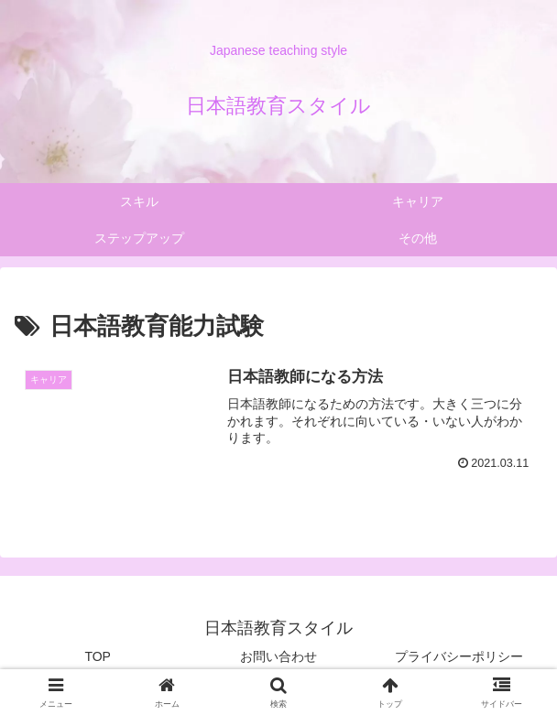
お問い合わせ (278, 656)
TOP (97, 656)
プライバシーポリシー (459, 656)
